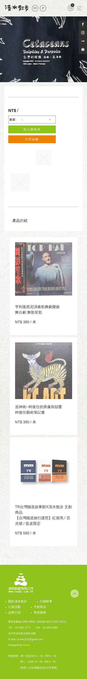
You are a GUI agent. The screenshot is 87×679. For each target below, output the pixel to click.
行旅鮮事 (46, 601)
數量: (13, 119)
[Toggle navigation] (79, 8)
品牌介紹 (14, 612)
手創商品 (40, 606)
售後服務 (40, 612)
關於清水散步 (17, 601)
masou (26, 645)
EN (35, 8)
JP (43, 8)
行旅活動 (14, 606)
